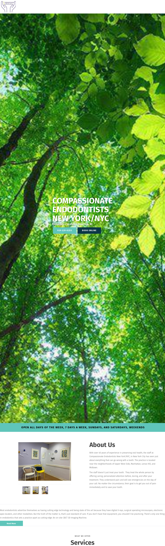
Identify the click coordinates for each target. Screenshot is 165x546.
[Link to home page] (8, 7)
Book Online (89, 230)
